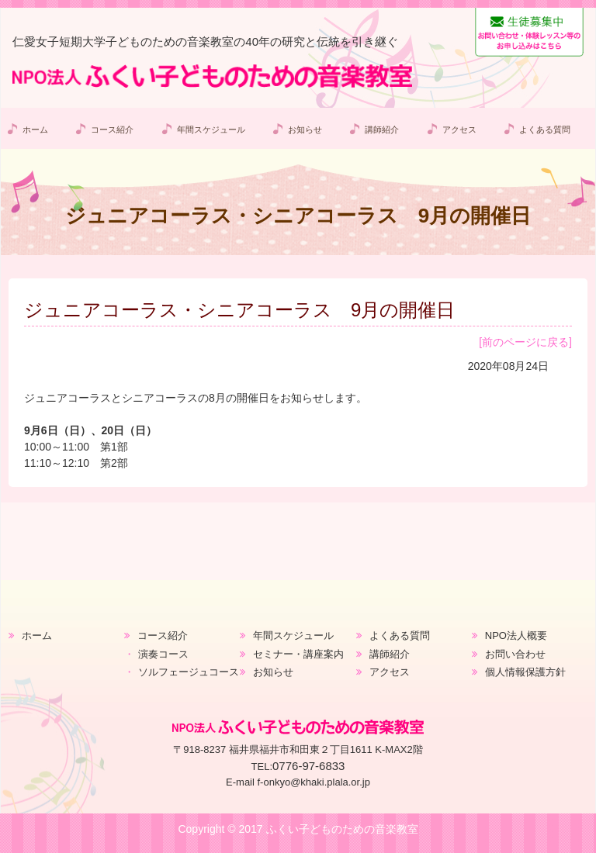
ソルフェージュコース (188, 672)
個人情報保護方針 (525, 672)
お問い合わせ (515, 654)
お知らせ (305, 129)
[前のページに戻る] (525, 342)
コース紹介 (112, 129)
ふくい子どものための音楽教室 (342, 829)
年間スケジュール (210, 129)
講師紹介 (382, 129)
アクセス (459, 129)
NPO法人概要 (516, 635)
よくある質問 (544, 129)
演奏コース (163, 654)
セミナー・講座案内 (298, 654)
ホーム (35, 129)
